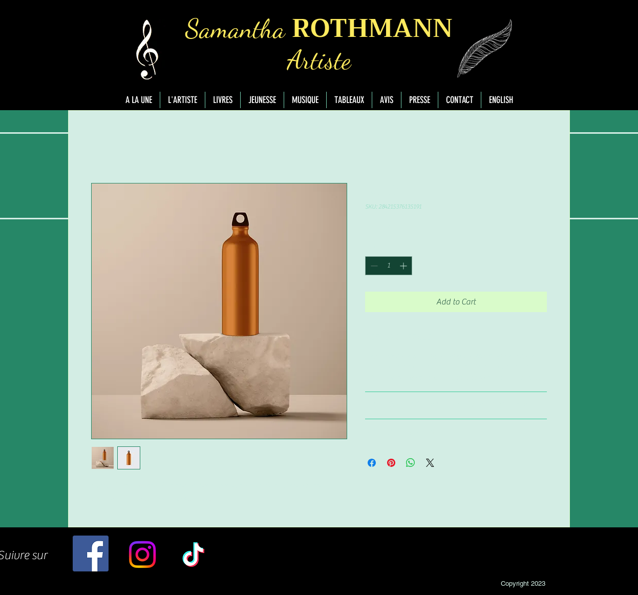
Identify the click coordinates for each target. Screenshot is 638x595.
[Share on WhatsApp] (411, 463)
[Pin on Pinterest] (391, 463)
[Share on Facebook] (372, 463)
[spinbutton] (388, 266)
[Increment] (404, 266)
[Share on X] (430, 463)
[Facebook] (91, 553)
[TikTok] (193, 554)
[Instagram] (142, 554)
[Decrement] (373, 266)
